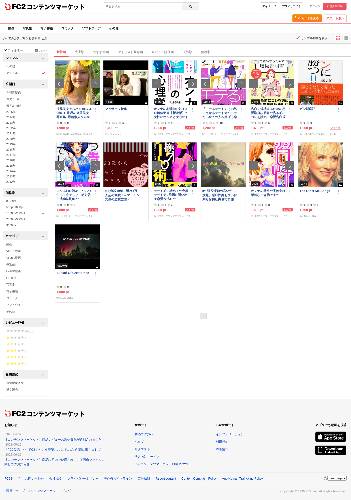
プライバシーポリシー (82, 478)
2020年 (11, 138)
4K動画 (11, 264)
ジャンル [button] (25, 58)
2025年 (11, 112)
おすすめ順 (101, 52)
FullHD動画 (13, 271)
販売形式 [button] (25, 375)
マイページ (269, 6)
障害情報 (222, 449)
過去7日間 (12, 99)
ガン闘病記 (307, 109)
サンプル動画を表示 (314, 38)
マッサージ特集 (116, 109)
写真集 (27, 28)
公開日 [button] (25, 84)
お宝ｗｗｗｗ (115, 134)
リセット (41, 50)
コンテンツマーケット (56, 6)
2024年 (11, 117)
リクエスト (142, 449)
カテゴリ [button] (25, 236)
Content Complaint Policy (198, 478)
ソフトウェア (91, 28)
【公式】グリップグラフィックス (173, 134)
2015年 (11, 165)
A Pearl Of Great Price (72, 273)
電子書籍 (46, 28)
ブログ (66, 491)
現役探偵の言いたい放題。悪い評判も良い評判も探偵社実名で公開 (219, 195)
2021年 (11, 133)
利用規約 (222, 442)
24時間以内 (13, 92)
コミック (67, 28)
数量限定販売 (15, 383)
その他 (113, 28)
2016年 (11, 160)
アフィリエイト (291, 6)
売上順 (79, 52)
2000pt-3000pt (15, 219)
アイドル (25, 73)
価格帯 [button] (25, 193)
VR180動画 (13, 251)
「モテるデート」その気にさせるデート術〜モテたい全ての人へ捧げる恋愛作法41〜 (219, 113)
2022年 (11, 128)
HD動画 (11, 278)
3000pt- (11, 225)
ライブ (20, 491)
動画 (11, 28)
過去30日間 (13, 106)
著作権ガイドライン (118, 478)
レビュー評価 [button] (25, 323)
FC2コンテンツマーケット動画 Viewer (161, 464)
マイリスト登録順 (130, 52)
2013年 (11, 176)
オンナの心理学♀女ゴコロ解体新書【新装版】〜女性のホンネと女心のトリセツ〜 (171, 113)
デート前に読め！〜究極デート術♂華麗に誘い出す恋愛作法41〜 (171, 195)
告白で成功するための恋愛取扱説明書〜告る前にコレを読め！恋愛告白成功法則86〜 (268, 113)
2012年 (11, 181)
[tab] (203, 52)
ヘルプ (139, 442)
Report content (165, 478)
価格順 (205, 52)
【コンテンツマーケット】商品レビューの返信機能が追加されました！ (54, 439)
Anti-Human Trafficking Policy (242, 478)
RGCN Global (309, 216)
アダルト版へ (335, 18)
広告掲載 (143, 478)
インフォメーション (230, 434)
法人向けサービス (147, 456)
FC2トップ (12, 478)
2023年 (11, 122)
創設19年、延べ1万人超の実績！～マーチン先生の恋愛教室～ (122, 195)
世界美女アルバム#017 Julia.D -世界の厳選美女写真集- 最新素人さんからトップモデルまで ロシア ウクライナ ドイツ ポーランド (73, 113)
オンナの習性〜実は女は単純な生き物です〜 (268, 193)
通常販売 (12, 389)
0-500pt (11, 201)
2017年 (11, 155)
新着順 (61, 52)
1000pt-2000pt (25, 213)
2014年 (11, 171)
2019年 (11, 144)
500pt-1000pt (15, 207)
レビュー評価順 (163, 52)
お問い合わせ (34, 478)
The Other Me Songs (315, 191)
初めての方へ (144, 434)
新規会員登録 (335, 6)
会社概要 (55, 478)
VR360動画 (13, 257)
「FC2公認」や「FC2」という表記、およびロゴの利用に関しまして (52, 449)
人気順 (187, 52)
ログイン (315, 6)
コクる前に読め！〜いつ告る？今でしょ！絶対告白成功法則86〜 (73, 195)
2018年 (11, 149)
